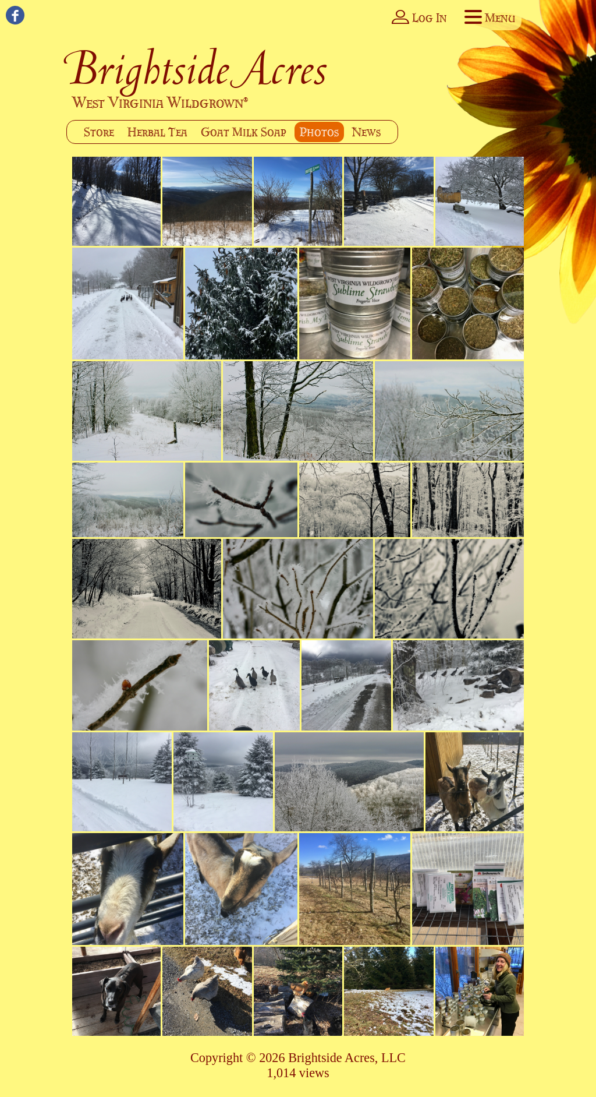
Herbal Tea (157, 132)
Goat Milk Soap (243, 132)
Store (99, 132)
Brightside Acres (197, 68)
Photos (319, 132)
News (366, 132)
